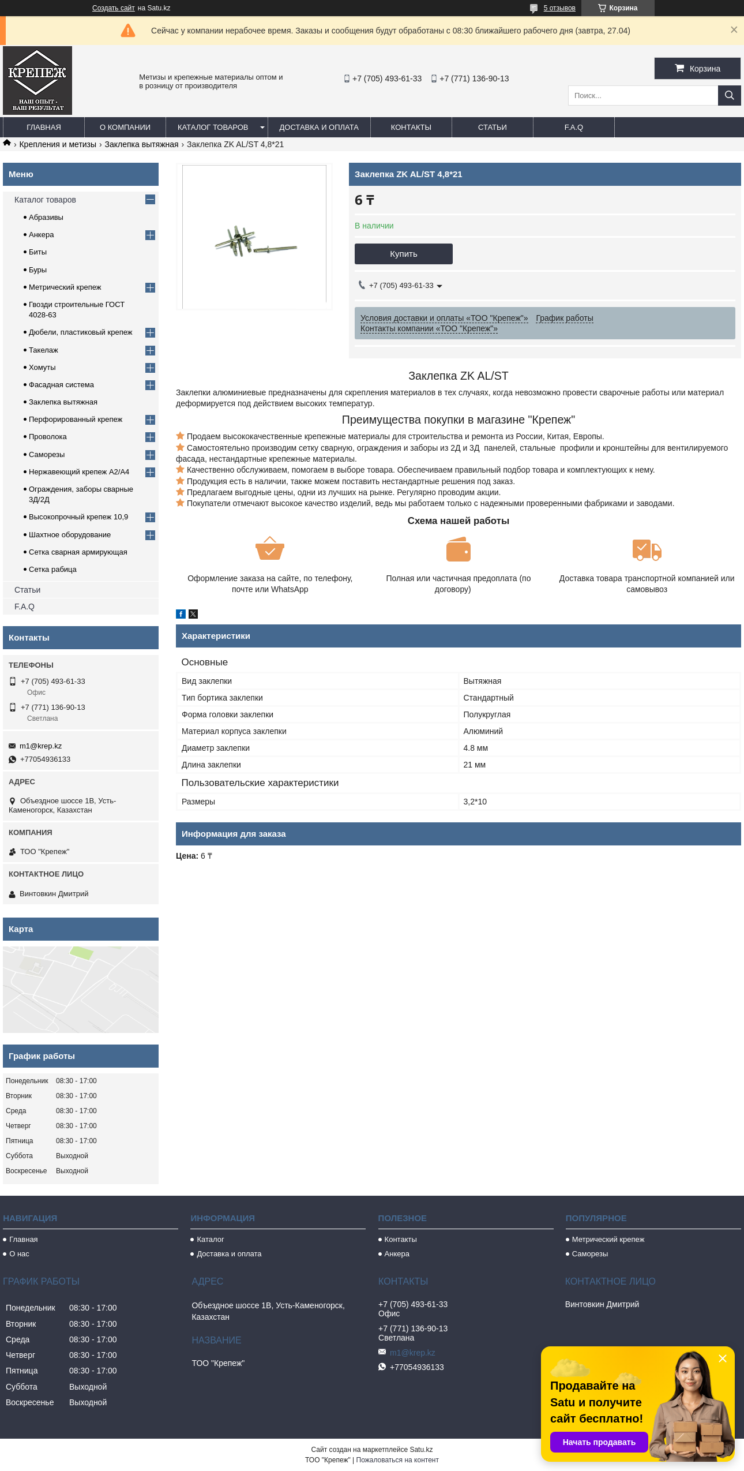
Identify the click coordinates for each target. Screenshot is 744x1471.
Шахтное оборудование (70, 534)
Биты (38, 252)
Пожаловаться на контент (397, 1460)
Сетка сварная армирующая (78, 552)
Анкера (41, 234)
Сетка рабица (53, 569)
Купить (403, 254)
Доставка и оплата (319, 127)
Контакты (411, 127)
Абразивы (46, 217)
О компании (125, 127)
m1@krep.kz (41, 746)
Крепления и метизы (57, 144)
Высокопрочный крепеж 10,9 (78, 516)
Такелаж (43, 350)
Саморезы (47, 454)
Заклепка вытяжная (142, 144)
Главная (44, 127)
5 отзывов (560, 8)
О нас (19, 1253)
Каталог (210, 1239)
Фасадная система (61, 384)
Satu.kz (421, 1450)
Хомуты (42, 367)
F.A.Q (574, 127)
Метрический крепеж (65, 287)
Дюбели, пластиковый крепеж (80, 332)
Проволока (48, 436)
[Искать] (729, 95)
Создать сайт (113, 8)
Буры (38, 269)
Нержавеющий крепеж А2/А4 (79, 471)
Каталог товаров (213, 127)
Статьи (492, 127)
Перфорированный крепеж (75, 419)
